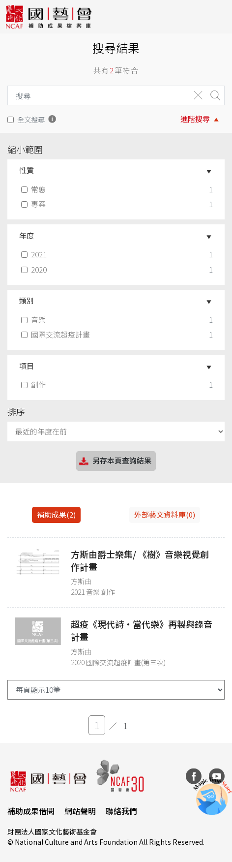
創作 (34, 384)
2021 (35, 254)
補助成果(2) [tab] (56, 514)
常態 (34, 189)
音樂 (34, 319)
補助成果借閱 (31, 811)
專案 (34, 204)
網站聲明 (80, 811)
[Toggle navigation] (217, 17)
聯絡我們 (121, 811)
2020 (35, 269)
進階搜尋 (195, 119)
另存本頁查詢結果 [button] (114, 461)
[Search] (96, 95)
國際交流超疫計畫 (56, 334)
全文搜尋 (31, 119)
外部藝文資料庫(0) (164, 514)
